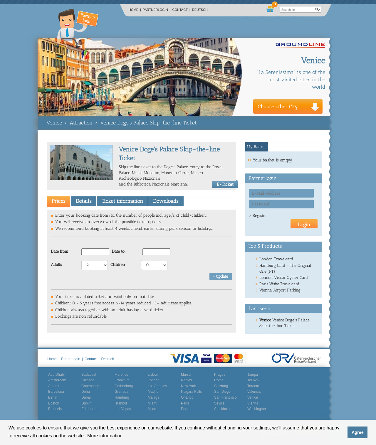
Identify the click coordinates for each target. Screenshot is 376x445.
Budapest (88, 374)
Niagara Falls (191, 392)
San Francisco (225, 397)
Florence (121, 374)
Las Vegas (123, 409)
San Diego (222, 392)
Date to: (119, 251)
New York (188, 386)
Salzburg (221, 386)
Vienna (252, 403)
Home (135, 9)
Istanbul (121, 403)
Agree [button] (358, 432)
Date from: (60, 251)
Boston (53, 403)
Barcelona (56, 392)
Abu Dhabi (56, 374)
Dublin (86, 403)
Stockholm (222, 409)
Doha (85, 392)
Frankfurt (122, 380)
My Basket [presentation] (256, 146)
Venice (54, 122)
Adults (56, 264)
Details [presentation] (84, 201)
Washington (256, 409)
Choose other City (278, 106)
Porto (185, 409)
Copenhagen (91, 386)
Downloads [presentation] (166, 201)
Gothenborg (124, 386)
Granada (121, 392)
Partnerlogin (157, 9)
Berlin (52, 397)
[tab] (58, 201)
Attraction (81, 122)
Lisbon (153, 374)
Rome (219, 380)
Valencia (254, 392)
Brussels (55, 409)
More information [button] (104, 435)
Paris (185, 403)
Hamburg (122, 397)
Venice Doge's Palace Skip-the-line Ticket (148, 122)
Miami (152, 403)
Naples (186, 380)
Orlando (187, 397)
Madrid (153, 392)
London (154, 380)
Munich (186, 374)
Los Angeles (157, 386)
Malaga (153, 397)
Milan (152, 409)
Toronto (253, 386)
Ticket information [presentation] (122, 201)
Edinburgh (89, 409)
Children (117, 264)
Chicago (87, 380)
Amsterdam (57, 380)
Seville (219, 403)
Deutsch (200, 9)
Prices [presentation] (59, 201)
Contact (181, 9)
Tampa (252, 374)
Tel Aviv (253, 380)
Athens (53, 386)
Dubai (85, 397)
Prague (220, 374)
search (318, 9)
